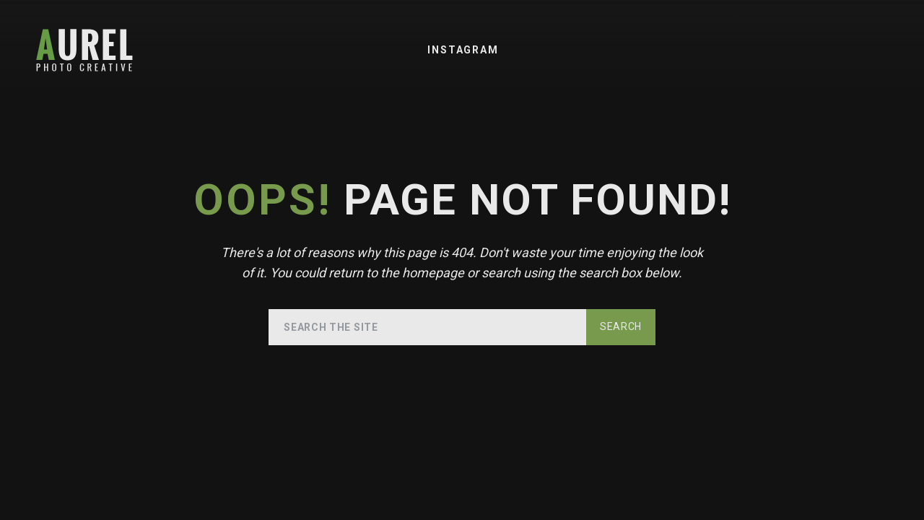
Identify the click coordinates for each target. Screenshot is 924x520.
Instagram (462, 50)
